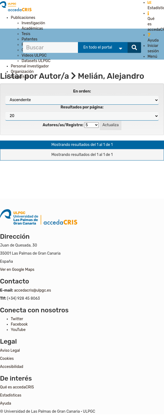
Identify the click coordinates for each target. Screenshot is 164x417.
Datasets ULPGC (36, 61)
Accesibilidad (11, 366)
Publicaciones (23, 17)
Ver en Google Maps (17, 269)
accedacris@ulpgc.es (32, 290)
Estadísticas (10, 395)
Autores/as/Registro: (63, 125)
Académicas (32, 28)
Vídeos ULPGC (34, 55)
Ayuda (5, 403)
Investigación (33, 23)
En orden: (82, 91)
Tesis (26, 34)
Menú (152, 56)
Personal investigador (30, 66)
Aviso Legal (10, 350)
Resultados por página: (81, 107)
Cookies (7, 358)
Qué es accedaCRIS (17, 387)
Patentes (29, 39)
